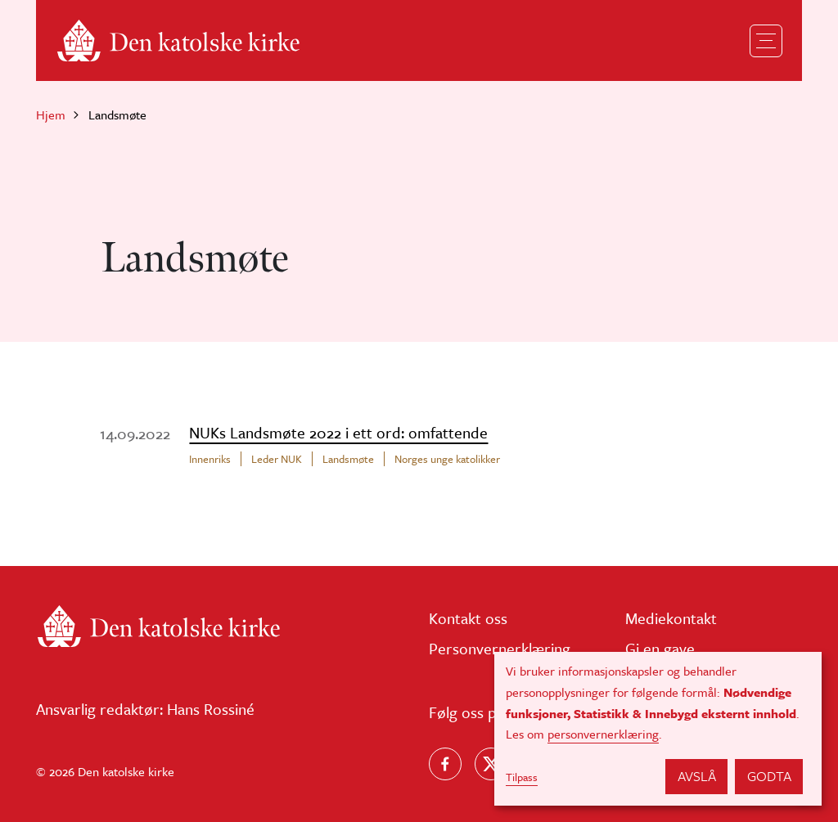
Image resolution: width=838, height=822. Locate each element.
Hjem (50, 115)
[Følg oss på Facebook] (445, 764)
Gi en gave (660, 648)
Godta (769, 776)
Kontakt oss (468, 618)
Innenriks (210, 458)
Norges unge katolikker (447, 458)
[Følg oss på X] (491, 764)
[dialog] (658, 729)
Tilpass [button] (522, 777)
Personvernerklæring (499, 648)
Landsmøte (348, 458)
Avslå (697, 776)
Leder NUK (276, 458)
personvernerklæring (603, 734)
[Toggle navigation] (766, 41)
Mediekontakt (671, 618)
